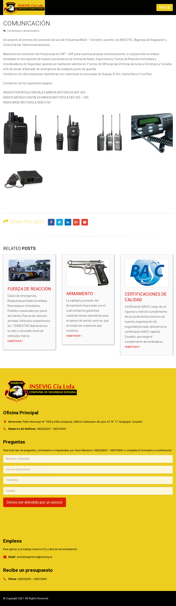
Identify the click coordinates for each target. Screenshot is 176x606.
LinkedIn (68, 222)
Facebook (51, 222)
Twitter (59, 222)
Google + (76, 222)
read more (15, 341)
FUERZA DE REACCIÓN (29, 288)
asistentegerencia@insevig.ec (34, 556)
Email (84, 222)
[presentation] (35, 518)
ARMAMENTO (79, 293)
